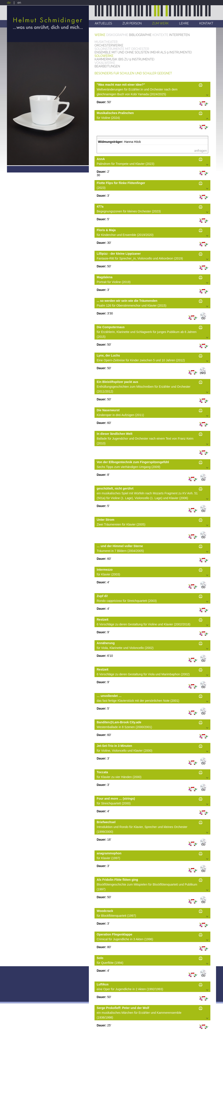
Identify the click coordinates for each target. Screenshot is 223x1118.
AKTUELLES (103, 23)
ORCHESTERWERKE (109, 45)
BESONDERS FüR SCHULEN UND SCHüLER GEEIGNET (133, 73)
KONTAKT (206, 23)
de (9, 2)
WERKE (100, 35)
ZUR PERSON (132, 23)
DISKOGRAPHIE (117, 35)
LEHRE (184, 23)
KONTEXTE (160, 35)
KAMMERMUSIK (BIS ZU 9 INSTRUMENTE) (124, 59)
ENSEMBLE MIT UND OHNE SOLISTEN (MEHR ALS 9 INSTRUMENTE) (143, 52)
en (19, 2)
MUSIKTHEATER (106, 42)
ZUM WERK (160, 23)
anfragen (200, 150)
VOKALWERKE (105, 63)
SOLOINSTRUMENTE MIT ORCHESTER (122, 49)
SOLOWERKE (104, 56)
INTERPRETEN (179, 35)
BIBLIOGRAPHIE (140, 35)
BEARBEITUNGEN (107, 66)
